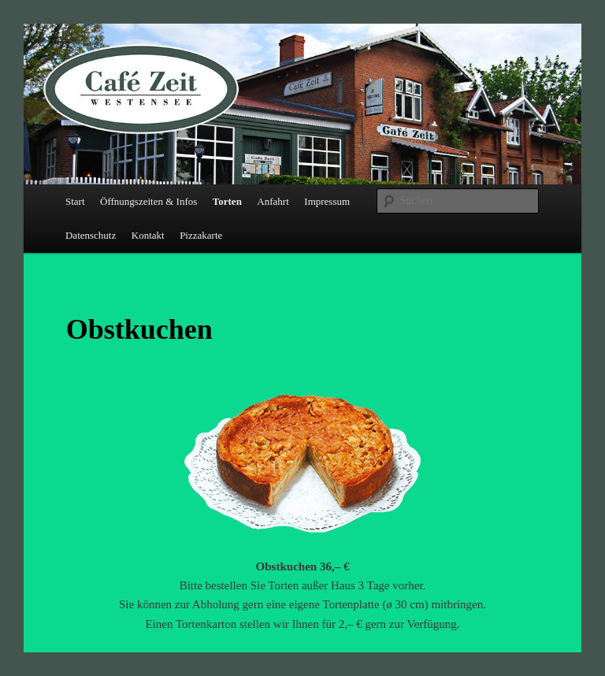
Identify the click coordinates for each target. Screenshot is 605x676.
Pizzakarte (201, 235)
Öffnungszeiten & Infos (148, 201)
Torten (227, 201)
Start (75, 201)
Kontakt (148, 235)
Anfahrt (272, 201)
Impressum (327, 201)
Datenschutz (90, 235)
